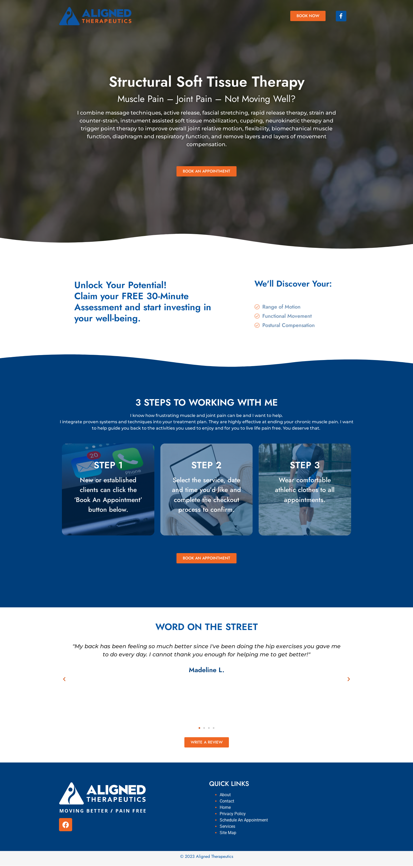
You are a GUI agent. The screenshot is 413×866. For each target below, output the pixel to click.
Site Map (228, 832)
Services (227, 826)
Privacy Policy (233, 813)
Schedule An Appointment (244, 820)
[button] (64, 679)
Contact (227, 801)
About (225, 794)
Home (225, 807)
